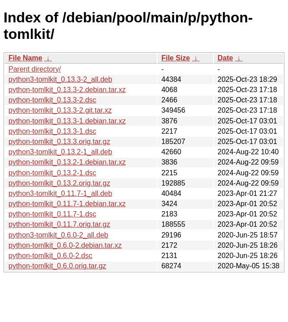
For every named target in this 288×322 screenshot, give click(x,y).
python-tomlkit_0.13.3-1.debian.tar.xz (66, 121)
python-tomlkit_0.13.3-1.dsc (52, 131)
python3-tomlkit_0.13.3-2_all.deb (60, 79)
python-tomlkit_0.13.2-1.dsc (52, 173)
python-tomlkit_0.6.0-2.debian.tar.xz (64, 245)
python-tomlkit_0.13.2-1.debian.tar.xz (66, 162)
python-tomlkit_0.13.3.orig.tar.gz (59, 141)
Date (225, 58)
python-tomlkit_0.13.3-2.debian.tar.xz (66, 89)
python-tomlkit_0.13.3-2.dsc (52, 100)
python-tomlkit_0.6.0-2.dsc (50, 255)
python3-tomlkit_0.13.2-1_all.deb (60, 152)
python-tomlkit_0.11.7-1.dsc (52, 214)
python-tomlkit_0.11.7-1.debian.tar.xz (66, 204)
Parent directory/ (34, 69)
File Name (25, 58)
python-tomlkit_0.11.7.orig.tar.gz (59, 224)
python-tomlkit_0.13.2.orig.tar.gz (59, 183)
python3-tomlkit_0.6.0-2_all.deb (58, 235)
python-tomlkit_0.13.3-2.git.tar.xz (60, 110)
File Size (175, 58)
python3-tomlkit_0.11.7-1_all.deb (60, 193)
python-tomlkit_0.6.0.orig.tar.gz (57, 266)
